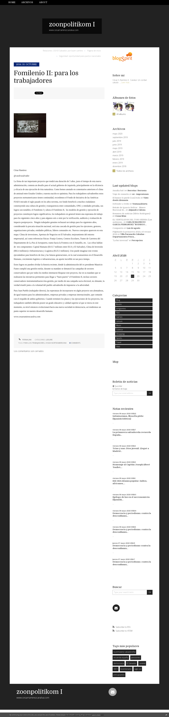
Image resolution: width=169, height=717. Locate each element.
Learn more (96, 715)
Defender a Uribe (121, 204)
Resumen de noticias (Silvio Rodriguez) (131, 213)
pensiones (135, 657)
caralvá (142, 663)
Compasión (118, 228)
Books (119, 304)
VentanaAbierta (139, 204)
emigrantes (121, 308)
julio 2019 (117, 141)
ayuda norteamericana (56, 343)
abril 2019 (117, 152)
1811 (115, 669)
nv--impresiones (140, 194)
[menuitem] (13, 2)
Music (118, 325)
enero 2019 (118, 163)
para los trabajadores (34, 343)
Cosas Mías (120, 216)
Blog (118, 300)
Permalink (24, 339)
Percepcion (137, 240)
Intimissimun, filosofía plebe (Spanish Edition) (128, 417)
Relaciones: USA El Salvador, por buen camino (63, 50)
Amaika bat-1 (118, 190)
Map (115, 361)
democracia (118, 663)
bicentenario (126, 669)
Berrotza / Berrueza (137, 190)
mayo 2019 (117, 148)
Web (118, 346)
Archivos (27, 2)
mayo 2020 (117, 134)
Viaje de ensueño (121, 194)
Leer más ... (126, 82)
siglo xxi (137, 669)
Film (118, 312)
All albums (121, 114)
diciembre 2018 (119, 166)
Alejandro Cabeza (137, 210)
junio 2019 (117, 144)
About (43, 2)
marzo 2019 (118, 155)
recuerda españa (120, 657)
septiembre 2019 (120, 137)
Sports (119, 338)
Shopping (120, 334)
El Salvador (131, 663)
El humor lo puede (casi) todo (126, 198)
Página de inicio (94, 50)
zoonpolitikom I (72, 24)
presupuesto (119, 674)
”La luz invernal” (120, 240)
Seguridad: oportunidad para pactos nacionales (80, 56)
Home (11, 2)
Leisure (49, 339)
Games (119, 317)
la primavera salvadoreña (124, 652)
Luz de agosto (133, 228)
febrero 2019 (118, 159)
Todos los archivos (125, 170)
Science (119, 329)
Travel (118, 342)
